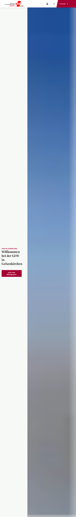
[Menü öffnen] (54, 3)
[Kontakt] (64, 3)
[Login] (47, 3)
